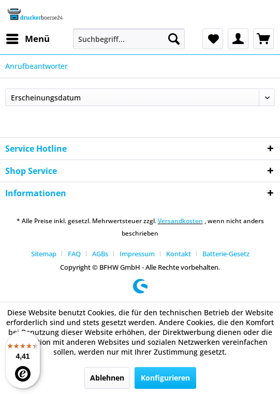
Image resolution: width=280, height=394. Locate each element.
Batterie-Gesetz (225, 253)
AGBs (100, 253)
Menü (28, 38)
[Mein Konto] (238, 38)
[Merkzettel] (212, 38)
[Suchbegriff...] (129, 38)
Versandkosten (180, 220)
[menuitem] (27, 38)
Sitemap (43, 253)
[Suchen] (174, 38)
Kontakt (178, 253)
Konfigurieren (165, 378)
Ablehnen (107, 378)
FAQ (74, 253)
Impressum (137, 253)
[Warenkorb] (263, 38)
